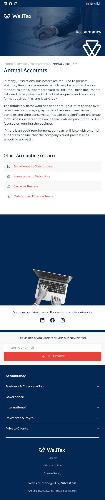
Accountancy (40, 64)
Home (8, 64)
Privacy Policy (52, 465)
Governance (15, 397)
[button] (98, 16)
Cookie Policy (52, 473)
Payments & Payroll (20, 418)
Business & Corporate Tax (25, 386)
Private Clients (17, 428)
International (16, 407)
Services (21, 64)
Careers (52, 458)
